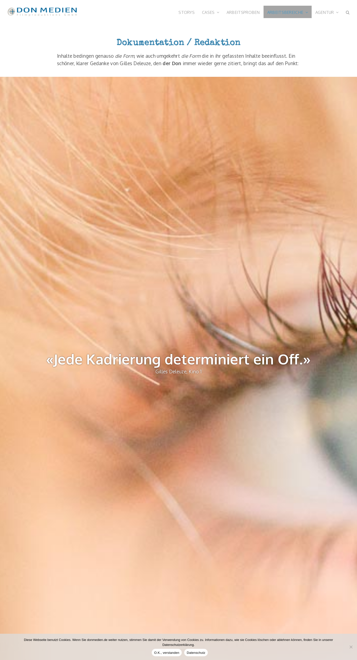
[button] (347, 12)
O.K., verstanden (166, 653)
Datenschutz (196, 653)
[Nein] (350, 646)
